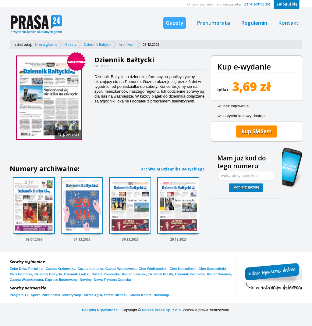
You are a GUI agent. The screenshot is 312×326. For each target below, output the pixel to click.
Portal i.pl (36, 268)
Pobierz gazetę (246, 187)
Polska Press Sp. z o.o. (162, 310)
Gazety (174, 22)
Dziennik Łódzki (76, 274)
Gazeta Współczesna (26, 279)
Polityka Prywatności (100, 310)
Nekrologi (161, 295)
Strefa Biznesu (115, 295)
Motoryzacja (72, 295)
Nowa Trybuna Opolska (112, 279)
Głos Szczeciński (212, 268)
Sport (35, 295)
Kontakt (288, 22)
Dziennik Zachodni (190, 274)
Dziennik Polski (160, 274)
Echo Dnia (18, 268)
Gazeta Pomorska (106, 274)
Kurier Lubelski (134, 274)
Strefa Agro (93, 295)
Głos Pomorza (21, 274)
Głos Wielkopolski (153, 268)
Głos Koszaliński (183, 268)
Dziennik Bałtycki (98, 44)
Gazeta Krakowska (60, 268)
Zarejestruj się (257, 4)
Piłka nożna (51, 295)
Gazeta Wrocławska (121, 268)
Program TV (19, 295)
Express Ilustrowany (61, 279)
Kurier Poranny (219, 274)
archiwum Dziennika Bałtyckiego (173, 169)
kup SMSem (257, 131)
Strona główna (46, 44)
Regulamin (254, 22)
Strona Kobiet (140, 295)
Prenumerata (213, 22)
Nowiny (86, 279)
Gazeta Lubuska (90, 268)
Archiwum (127, 44)
